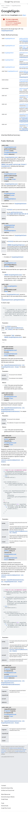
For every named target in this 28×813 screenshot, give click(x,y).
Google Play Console (6, 808)
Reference (5, 7)
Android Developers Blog (7, 788)
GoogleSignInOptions (10, 199)
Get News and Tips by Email (7, 790)
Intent (6, 291)
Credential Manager (12, 21)
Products (8, 5)
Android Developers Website (7, 796)
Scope (6, 179)
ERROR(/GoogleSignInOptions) (16, 245)
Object (24, 15)
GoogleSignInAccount (10, 38)
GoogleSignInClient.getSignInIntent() (13, 299)
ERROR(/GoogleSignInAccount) (13, 275)
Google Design (4, 799)
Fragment (7, 669)
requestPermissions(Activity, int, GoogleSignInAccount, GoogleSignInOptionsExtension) (13, 409)
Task (12, 335)
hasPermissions (23, 79)
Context (26, 52)
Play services (12, 2)
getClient (21, 52)
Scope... (24, 47)
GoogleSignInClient (7, 30)
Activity (26, 60)
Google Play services (16, 5)
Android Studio (4, 805)
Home (2, 5)
